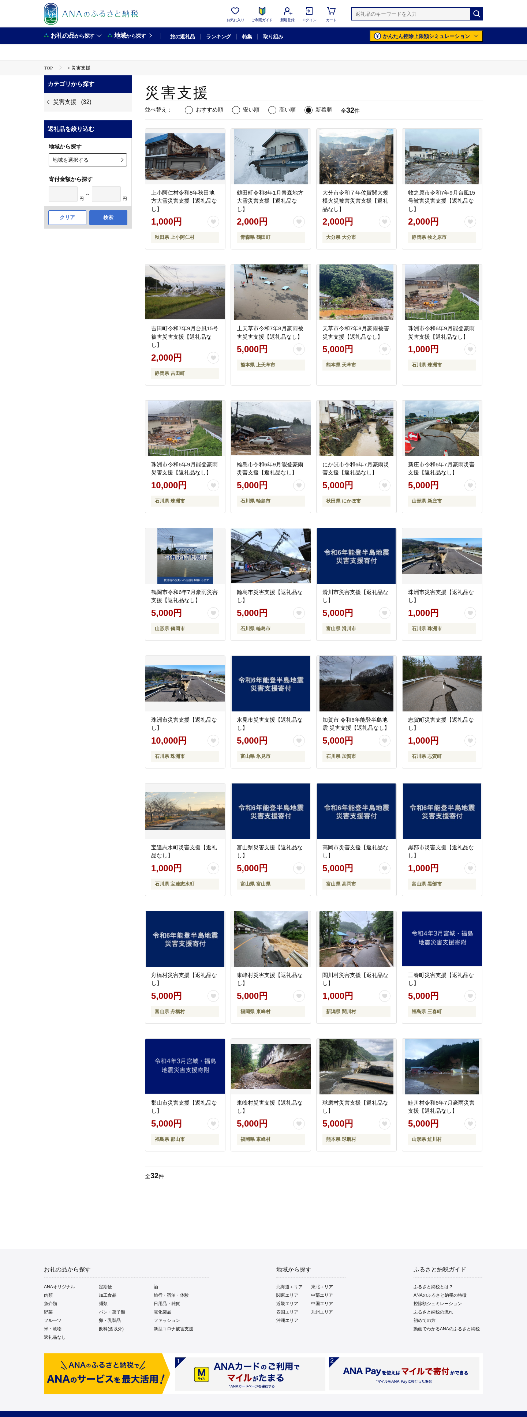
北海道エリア (289, 1286)
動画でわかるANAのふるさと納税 (447, 1328)
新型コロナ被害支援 (173, 1328)
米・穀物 (52, 1328)
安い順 (251, 109)
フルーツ (52, 1320)
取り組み (273, 37)
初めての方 (425, 1320)
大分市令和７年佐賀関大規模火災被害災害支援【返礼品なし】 (355, 200)
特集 (247, 37)
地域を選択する (71, 160)
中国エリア (322, 1303)
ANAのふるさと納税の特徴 (440, 1295)
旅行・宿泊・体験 (171, 1295)
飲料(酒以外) (111, 1328)
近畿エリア (287, 1303)
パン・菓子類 (112, 1312)
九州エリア (322, 1312)
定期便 (105, 1286)
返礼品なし (55, 1337)
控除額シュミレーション (438, 1303)
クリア (67, 217)
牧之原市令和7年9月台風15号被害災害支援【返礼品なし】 (441, 200)
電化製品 (162, 1312)
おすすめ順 (209, 109)
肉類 (48, 1295)
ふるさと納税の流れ (433, 1312)
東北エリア (322, 1286)
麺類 (103, 1303)
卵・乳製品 (110, 1320)
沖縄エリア (287, 1320)
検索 (108, 217)
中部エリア (322, 1295)
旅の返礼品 (182, 37)
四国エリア (287, 1312)
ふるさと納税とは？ (433, 1286)
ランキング (218, 37)
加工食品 (107, 1295)
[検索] (476, 13)
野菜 (48, 1312)
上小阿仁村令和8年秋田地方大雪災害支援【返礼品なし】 (184, 200)
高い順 (287, 109)
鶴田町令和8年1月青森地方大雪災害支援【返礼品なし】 (270, 200)
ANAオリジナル (59, 1286)
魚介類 (50, 1303)
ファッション (167, 1320)
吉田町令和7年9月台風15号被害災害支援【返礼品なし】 (184, 336)
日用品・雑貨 (167, 1303)
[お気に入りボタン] (213, 222)
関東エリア (287, 1295)
